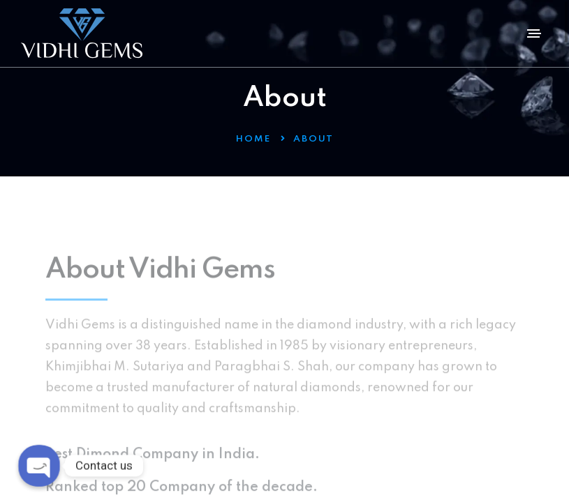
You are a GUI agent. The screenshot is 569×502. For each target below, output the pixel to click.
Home (253, 139)
